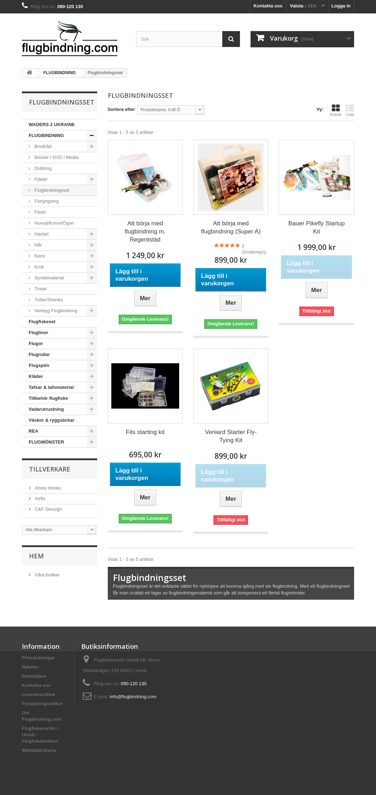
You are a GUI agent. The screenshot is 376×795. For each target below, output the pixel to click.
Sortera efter (121, 109)
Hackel (40, 234)
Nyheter (30, 667)
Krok (38, 266)
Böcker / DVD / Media (56, 157)
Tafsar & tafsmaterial (51, 387)
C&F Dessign (48, 509)
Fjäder (40, 179)
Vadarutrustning (46, 409)
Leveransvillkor (38, 694)
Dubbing (42, 168)
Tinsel (40, 288)
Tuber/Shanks (48, 299)
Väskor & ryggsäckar (51, 420)
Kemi (39, 256)
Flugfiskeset (42, 321)
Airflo (39, 498)
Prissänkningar (38, 657)
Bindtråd (42, 146)
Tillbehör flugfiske (48, 398)
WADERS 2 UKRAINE (52, 124)
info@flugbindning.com (133, 696)
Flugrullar (39, 354)
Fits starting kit (145, 432)
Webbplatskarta (39, 750)
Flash (39, 212)
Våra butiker (47, 574)
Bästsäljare (34, 676)
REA (33, 431)
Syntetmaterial (48, 277)
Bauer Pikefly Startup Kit (316, 227)
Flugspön (39, 365)
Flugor (36, 343)
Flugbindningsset (51, 190)
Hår (37, 245)
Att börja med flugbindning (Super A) (230, 227)
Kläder (36, 376)
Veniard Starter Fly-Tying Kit (231, 436)
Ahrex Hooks (47, 488)
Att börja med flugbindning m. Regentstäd (145, 231)
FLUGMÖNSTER (46, 442)
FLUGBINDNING (46, 135)
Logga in (341, 5)
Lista (350, 110)
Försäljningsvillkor (42, 703)
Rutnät (335, 110)
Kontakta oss (268, 5)
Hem (36, 556)
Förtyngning (46, 201)
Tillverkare (49, 469)
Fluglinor (38, 332)
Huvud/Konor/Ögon (53, 223)
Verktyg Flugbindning (55, 310)
